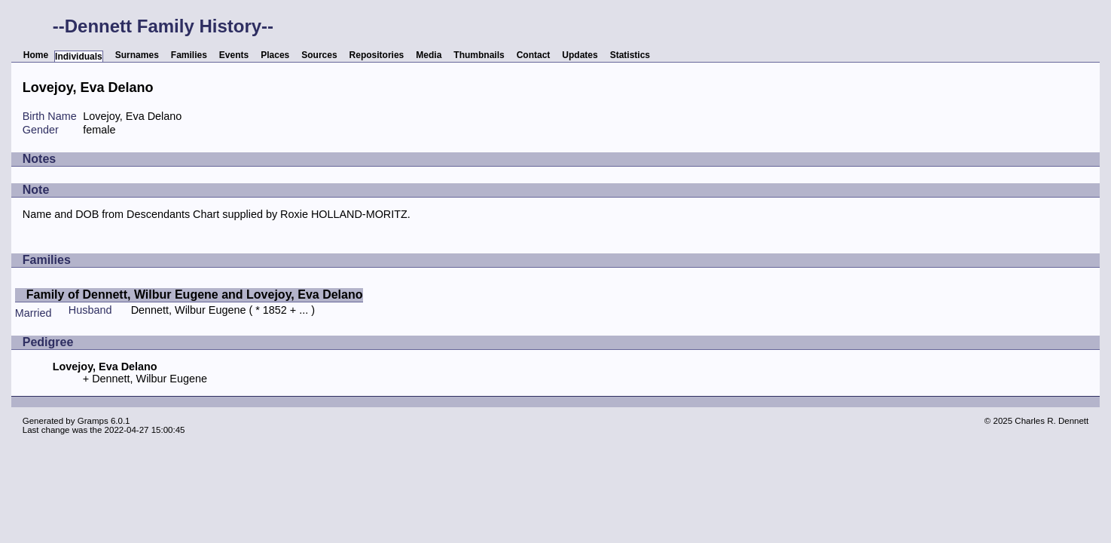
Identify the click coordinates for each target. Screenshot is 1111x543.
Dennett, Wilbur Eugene (188, 310)
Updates (579, 55)
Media (428, 55)
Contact (534, 55)
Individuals (78, 56)
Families (189, 55)
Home (35, 55)
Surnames (137, 55)
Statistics (630, 55)
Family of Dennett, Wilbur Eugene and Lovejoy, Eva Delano (194, 294)
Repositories (376, 55)
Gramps (93, 420)
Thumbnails (478, 55)
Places (275, 55)
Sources (319, 55)
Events (234, 55)
